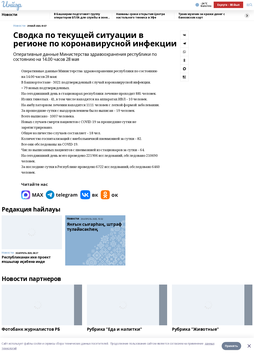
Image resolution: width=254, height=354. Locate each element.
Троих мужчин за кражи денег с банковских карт (201, 15)
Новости (9, 14)
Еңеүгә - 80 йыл (228, 5)
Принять (231, 346)
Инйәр (11, 4)
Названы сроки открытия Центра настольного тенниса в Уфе (140, 15)
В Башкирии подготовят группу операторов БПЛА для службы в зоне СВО (81, 15)
